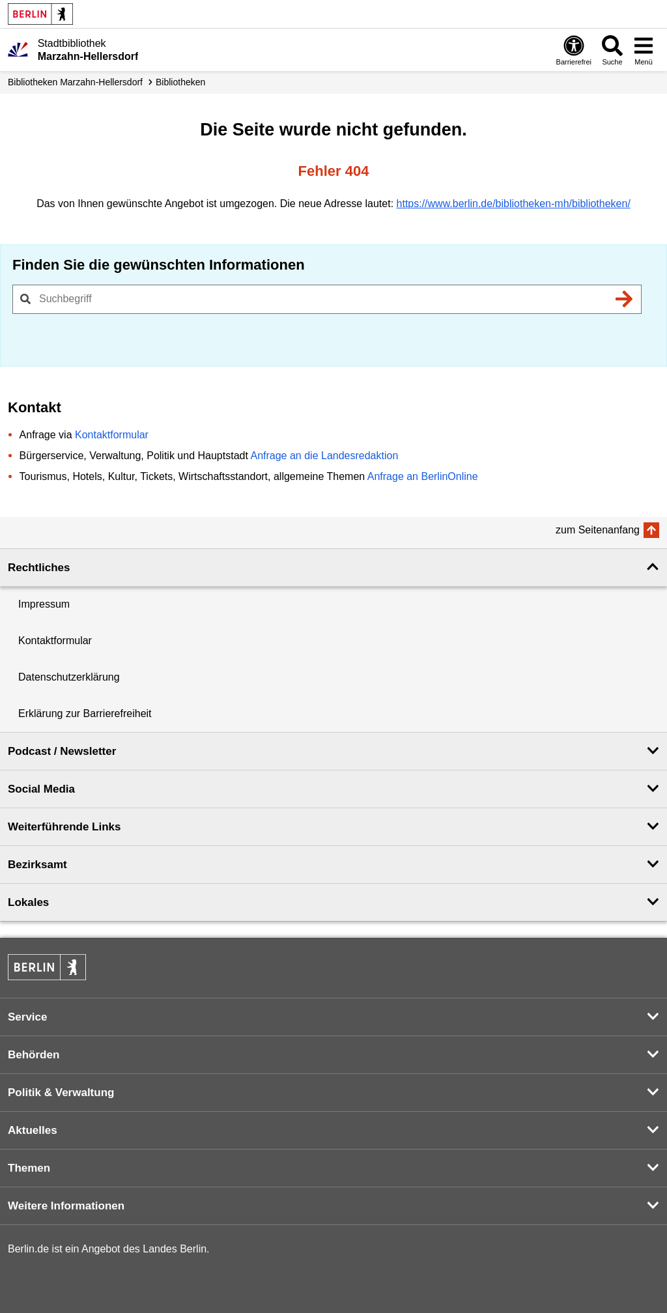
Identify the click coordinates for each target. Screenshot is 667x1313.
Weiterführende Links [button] (64, 827)
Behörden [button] (33, 1055)
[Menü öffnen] (643, 50)
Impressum (44, 604)
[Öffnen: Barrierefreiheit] (574, 50)
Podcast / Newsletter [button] (62, 751)
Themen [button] (29, 1168)
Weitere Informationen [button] (66, 1206)
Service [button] (28, 1017)
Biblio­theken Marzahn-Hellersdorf (75, 82)
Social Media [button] (41, 789)
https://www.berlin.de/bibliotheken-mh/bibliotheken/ (514, 203)
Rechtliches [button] (39, 567)
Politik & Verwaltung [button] (61, 1092)
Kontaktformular (112, 434)
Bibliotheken (180, 82)
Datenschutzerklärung (69, 677)
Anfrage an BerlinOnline (422, 476)
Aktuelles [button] (32, 1130)
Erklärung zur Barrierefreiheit (85, 713)
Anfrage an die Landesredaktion (324, 455)
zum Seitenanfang (598, 529)
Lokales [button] (28, 902)
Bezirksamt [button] (37, 864)
